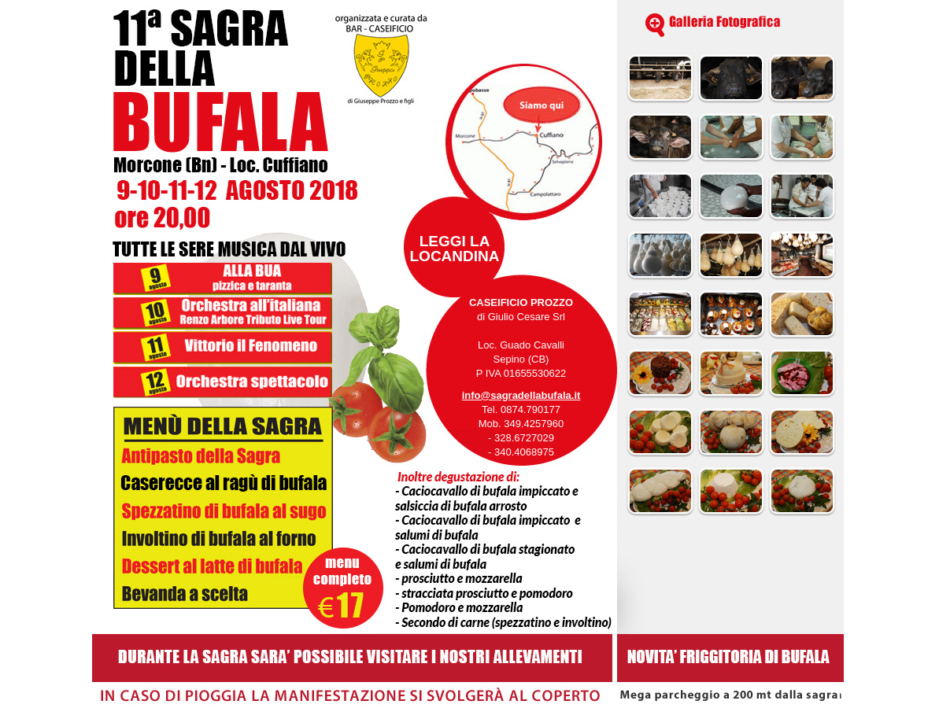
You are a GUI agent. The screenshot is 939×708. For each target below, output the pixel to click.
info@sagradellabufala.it (521, 395)
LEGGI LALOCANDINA (455, 249)
